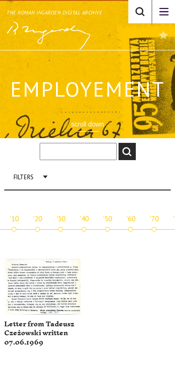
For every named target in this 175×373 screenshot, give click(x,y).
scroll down (87, 124)
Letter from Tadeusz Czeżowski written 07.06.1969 (39, 333)
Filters (24, 177)
